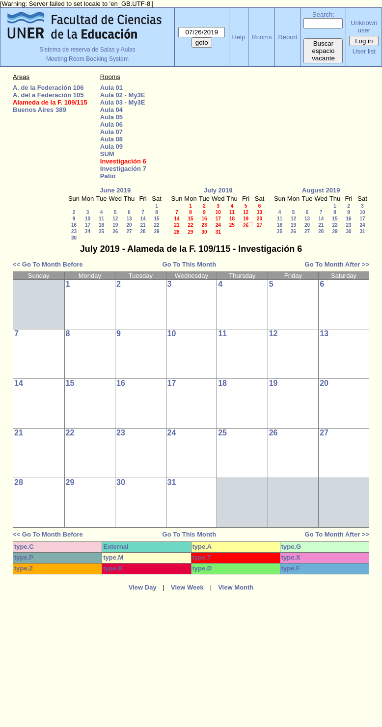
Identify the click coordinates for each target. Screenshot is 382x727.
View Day (143, 587)
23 (74, 231)
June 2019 (115, 190)
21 (142, 225)
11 (101, 218)
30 (74, 238)
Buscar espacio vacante (323, 51)
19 (115, 225)
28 (142, 231)
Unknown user (364, 26)
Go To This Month (190, 264)
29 (156, 231)
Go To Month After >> (337, 264)
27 (129, 231)
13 (129, 218)
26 (115, 231)
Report (287, 37)
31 (218, 232)
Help (239, 37)
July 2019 (218, 190)
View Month (235, 587)
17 (87, 225)
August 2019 (321, 190)
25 (101, 231)
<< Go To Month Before (48, 264)
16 (74, 225)
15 (156, 218)
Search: (323, 14)
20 (129, 225)
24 (87, 231)
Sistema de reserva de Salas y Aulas (87, 49)
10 (87, 218)
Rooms (261, 37)
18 (101, 225)
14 (142, 218)
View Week (187, 587)
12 (115, 218)
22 (156, 225)
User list (364, 51)
